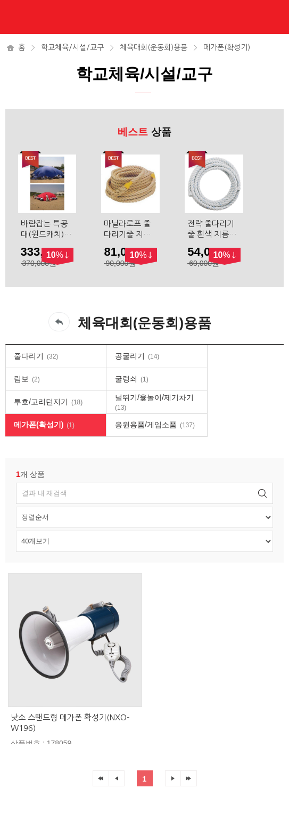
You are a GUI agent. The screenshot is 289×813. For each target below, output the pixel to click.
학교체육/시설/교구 (72, 47)
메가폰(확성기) (226, 47)
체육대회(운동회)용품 (153, 47)
